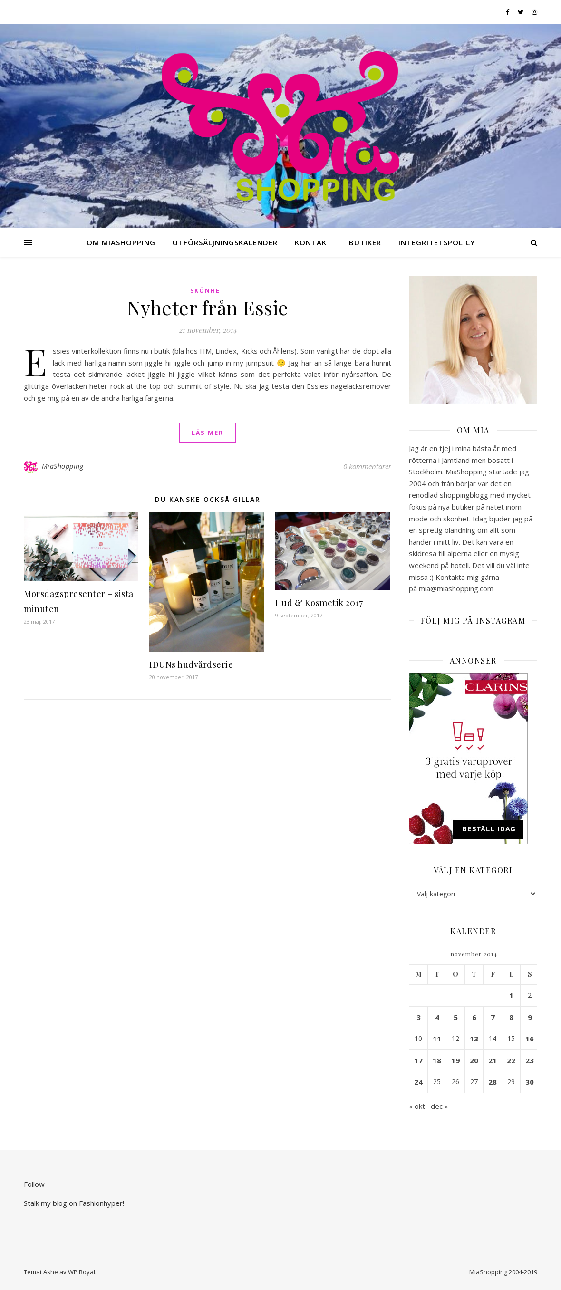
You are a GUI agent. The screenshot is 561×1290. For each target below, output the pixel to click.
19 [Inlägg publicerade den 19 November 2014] (455, 1060)
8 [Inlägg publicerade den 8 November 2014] (511, 1017)
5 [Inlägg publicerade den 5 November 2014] (456, 1017)
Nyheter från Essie (208, 307)
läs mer (207, 432)
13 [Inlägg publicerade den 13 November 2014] (474, 1038)
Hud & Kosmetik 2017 (319, 602)
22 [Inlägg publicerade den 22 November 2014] (511, 1060)
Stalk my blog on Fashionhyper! (74, 1203)
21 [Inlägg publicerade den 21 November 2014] (492, 1060)
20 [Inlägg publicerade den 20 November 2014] (474, 1060)
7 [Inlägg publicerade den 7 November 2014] (493, 1017)
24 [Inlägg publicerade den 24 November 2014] (418, 1082)
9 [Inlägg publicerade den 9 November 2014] (530, 1017)
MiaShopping (63, 466)
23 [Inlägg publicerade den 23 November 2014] (529, 1060)
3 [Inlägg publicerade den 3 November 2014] (418, 1017)
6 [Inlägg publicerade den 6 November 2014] (474, 1017)
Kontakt (313, 242)
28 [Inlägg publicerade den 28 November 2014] (492, 1082)
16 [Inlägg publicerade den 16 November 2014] (529, 1038)
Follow (34, 1184)
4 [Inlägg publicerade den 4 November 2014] (437, 1017)
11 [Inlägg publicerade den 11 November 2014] (437, 1038)
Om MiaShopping (121, 242)
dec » (439, 1106)
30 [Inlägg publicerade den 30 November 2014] (529, 1082)
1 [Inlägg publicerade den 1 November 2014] (511, 995)
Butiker (365, 242)
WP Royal (81, 1272)
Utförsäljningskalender (225, 242)
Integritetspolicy (436, 242)
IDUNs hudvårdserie (191, 664)
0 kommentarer (367, 466)
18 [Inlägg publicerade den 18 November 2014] (437, 1060)
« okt (417, 1106)
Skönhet (207, 291)
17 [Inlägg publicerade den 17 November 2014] (418, 1060)
